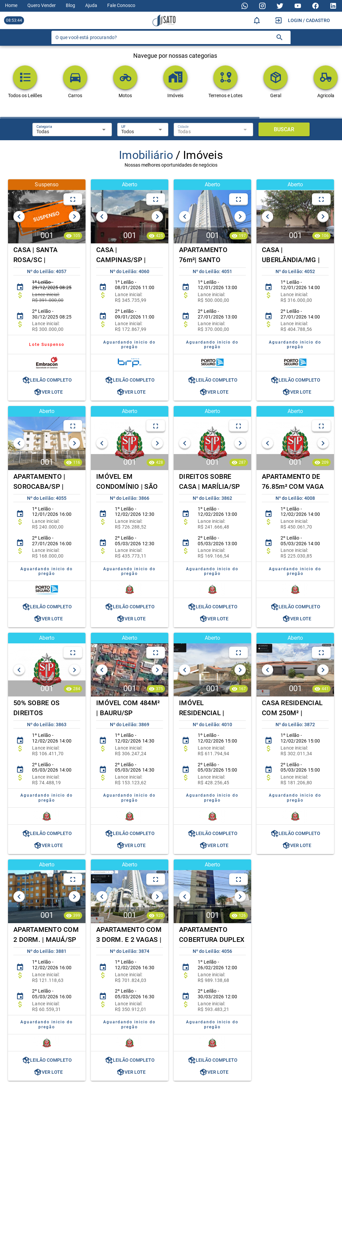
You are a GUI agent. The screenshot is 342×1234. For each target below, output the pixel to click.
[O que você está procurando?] (163, 37)
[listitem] (47, 291)
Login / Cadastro (309, 20)
